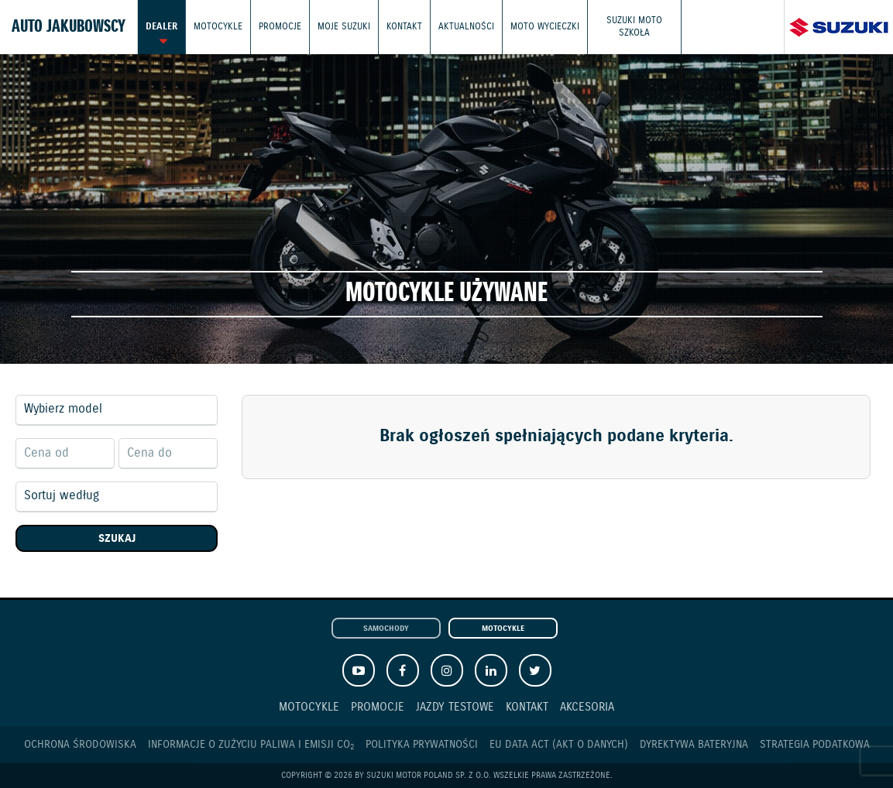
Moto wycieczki (544, 26)
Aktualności (466, 26)
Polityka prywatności (422, 745)
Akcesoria (587, 707)
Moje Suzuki (344, 26)
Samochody (386, 628)
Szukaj (117, 539)
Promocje (280, 26)
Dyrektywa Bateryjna (694, 745)
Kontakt (404, 26)
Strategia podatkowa (815, 745)
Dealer (161, 26)
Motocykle (218, 26)
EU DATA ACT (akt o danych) (558, 745)
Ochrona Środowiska (80, 745)
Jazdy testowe (455, 707)
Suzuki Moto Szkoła (634, 26)
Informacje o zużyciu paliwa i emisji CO (251, 745)
